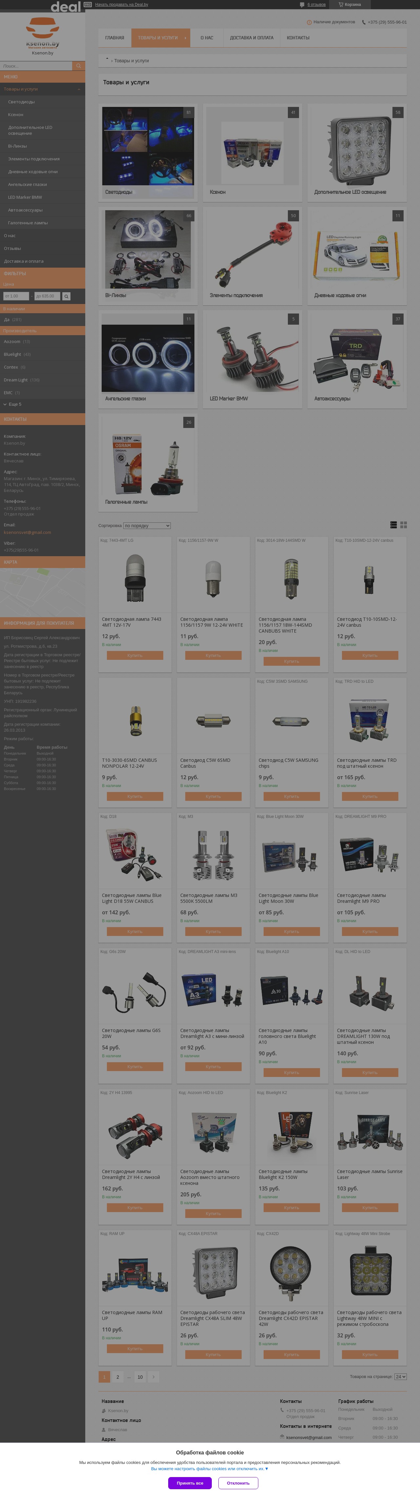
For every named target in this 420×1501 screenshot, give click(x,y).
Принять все (190, 1483)
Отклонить (238, 1483)
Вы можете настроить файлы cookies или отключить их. (208, 1468)
